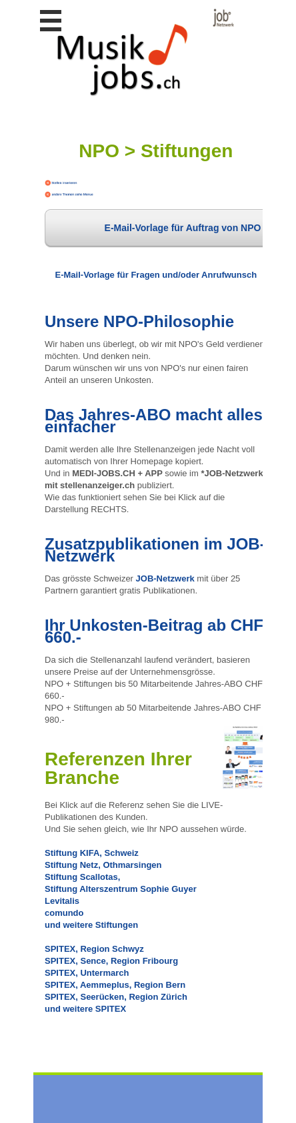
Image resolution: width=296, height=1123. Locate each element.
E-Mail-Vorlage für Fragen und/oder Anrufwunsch (156, 275)
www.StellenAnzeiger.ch (138, 53)
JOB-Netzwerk (165, 578)
